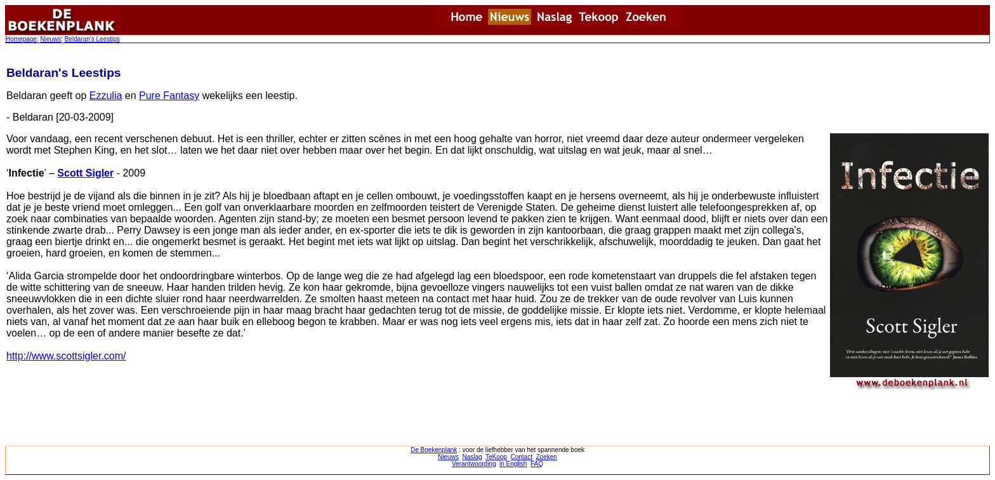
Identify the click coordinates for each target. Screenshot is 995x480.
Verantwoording (474, 463)
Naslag (472, 456)
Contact (521, 456)
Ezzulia (105, 95)
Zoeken (546, 456)
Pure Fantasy (169, 95)
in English (513, 463)
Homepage (21, 39)
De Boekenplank (434, 449)
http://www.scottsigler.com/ (66, 355)
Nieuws (50, 39)
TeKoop (496, 456)
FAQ (536, 463)
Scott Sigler (85, 173)
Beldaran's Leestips (92, 39)
